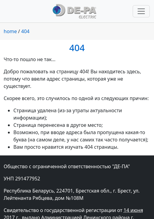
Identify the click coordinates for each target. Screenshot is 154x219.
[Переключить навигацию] (141, 11)
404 (25, 31)
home (10, 31)
